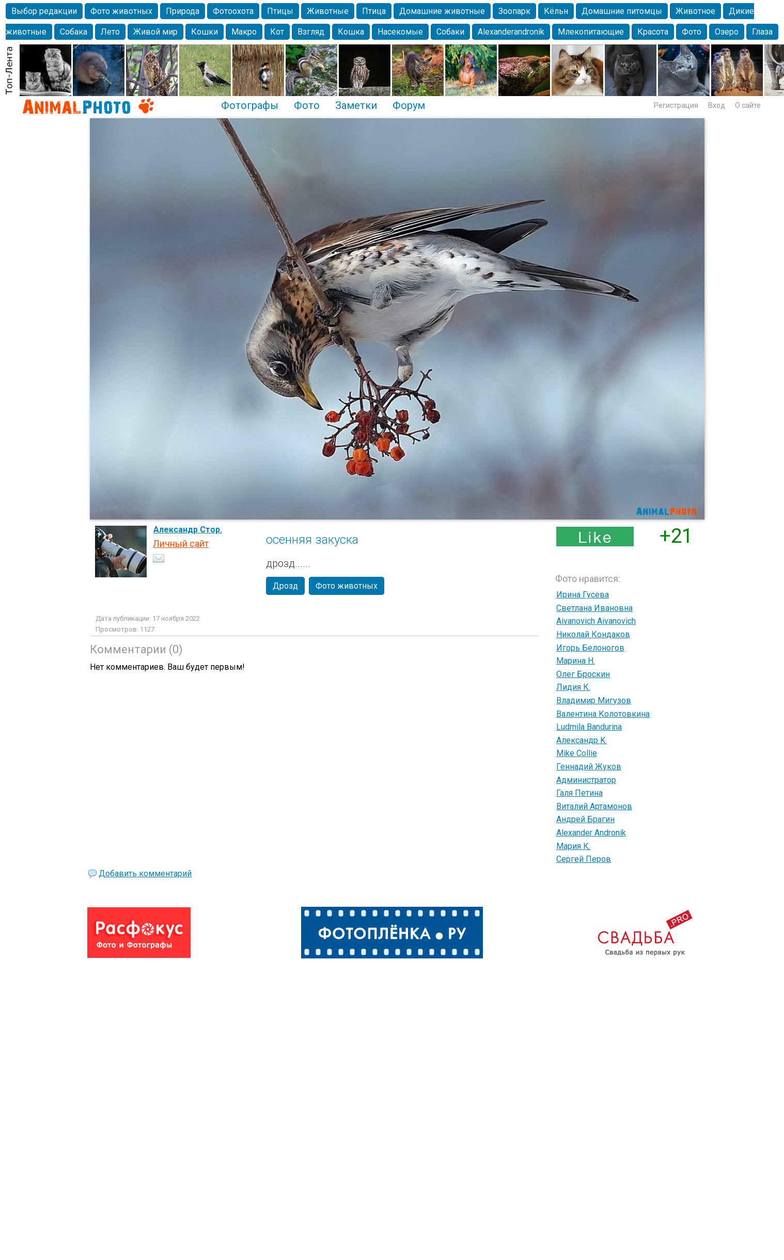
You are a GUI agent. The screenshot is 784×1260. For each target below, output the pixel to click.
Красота (652, 32)
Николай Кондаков (593, 634)
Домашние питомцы (622, 11)
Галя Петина (579, 793)
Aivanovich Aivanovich (596, 621)
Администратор (586, 780)
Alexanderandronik (511, 32)
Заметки (356, 105)
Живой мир (155, 32)
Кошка (351, 32)
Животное (695, 11)
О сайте (748, 105)
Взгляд (310, 32)
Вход (716, 105)
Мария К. (573, 846)
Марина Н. (575, 661)
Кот (277, 32)
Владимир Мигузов (593, 700)
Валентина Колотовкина (603, 714)
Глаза (762, 32)
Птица (374, 11)
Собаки (450, 32)
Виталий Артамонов (594, 806)
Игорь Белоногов (590, 648)
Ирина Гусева (582, 595)
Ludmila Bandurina (589, 727)
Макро (244, 32)
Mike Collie (576, 753)
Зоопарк (514, 11)
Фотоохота (233, 11)
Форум (409, 105)
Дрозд (285, 586)
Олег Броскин (583, 674)
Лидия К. (573, 687)
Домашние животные (442, 11)
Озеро (727, 32)
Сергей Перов (583, 859)
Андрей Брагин (585, 819)
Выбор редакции (44, 11)
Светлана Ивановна (594, 608)
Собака (73, 32)
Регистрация (676, 105)
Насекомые (400, 32)
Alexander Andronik (591, 833)
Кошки (204, 32)
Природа (182, 11)
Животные (328, 11)
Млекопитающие (591, 32)
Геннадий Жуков (588, 766)
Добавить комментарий (145, 873)
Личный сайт (181, 543)
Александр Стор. (187, 529)
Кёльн (556, 11)
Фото (691, 32)
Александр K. (581, 740)
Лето (110, 32)
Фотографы (249, 105)
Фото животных (121, 11)
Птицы (280, 11)
